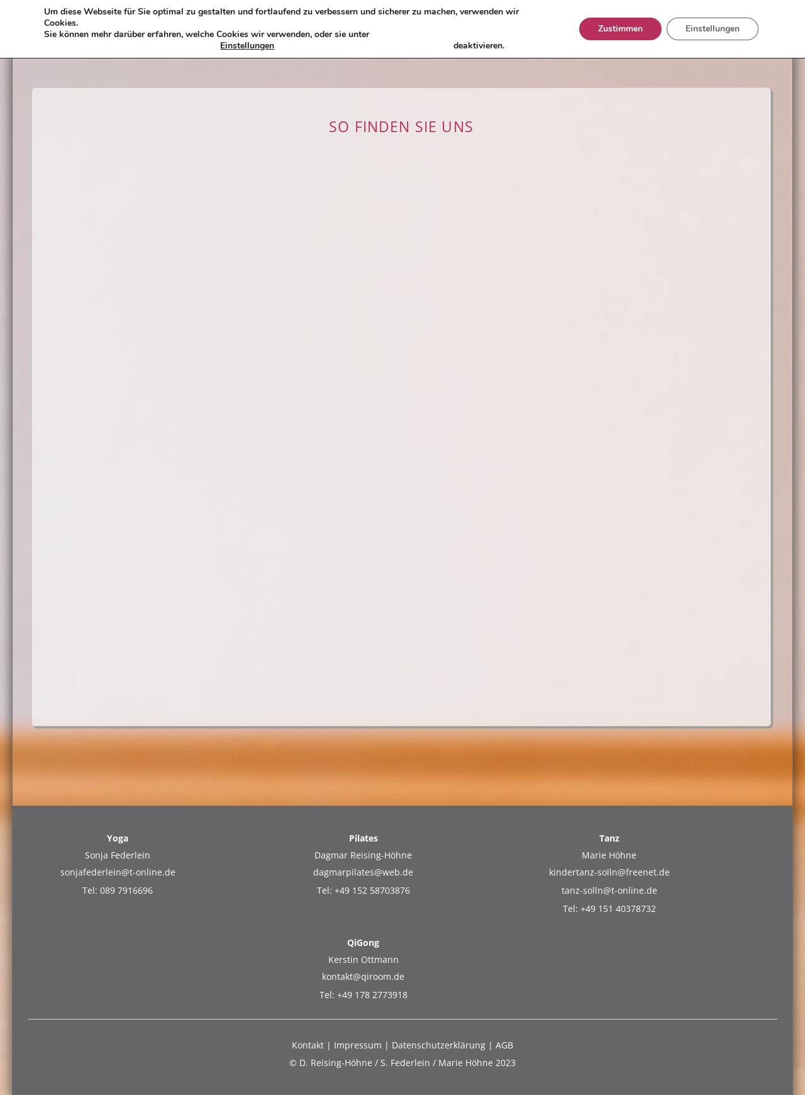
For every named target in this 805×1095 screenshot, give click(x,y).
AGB (504, 1045)
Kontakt (308, 1045)
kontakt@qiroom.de (363, 976)
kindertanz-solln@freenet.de (609, 872)
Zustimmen (620, 29)
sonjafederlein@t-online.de (117, 872)
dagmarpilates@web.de (363, 872)
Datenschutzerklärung (439, 1045)
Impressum (358, 1045)
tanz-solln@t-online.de (609, 890)
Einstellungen (247, 46)
